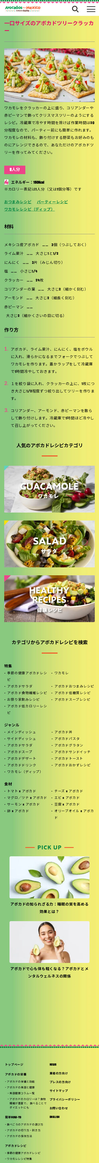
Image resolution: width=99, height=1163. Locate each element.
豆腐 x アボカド (67, 804)
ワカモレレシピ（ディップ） (29, 210)
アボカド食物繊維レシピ (27, 693)
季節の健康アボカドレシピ (27, 677)
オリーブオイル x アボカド (74, 815)
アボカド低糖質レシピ (72, 693)
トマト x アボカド (21, 791)
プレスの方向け (60, 1082)
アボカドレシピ (16, 1146)
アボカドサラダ (19, 686)
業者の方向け (59, 1073)
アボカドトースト (68, 759)
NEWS (53, 1065)
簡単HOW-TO (13, 1117)
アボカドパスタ (67, 739)
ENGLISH (55, 1117)
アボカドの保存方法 (19, 1136)
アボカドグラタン (68, 745)
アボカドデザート (21, 759)
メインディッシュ (21, 732)
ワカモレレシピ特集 (19, 1159)
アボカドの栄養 (16, 1074)
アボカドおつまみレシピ (74, 686)
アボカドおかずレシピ (72, 765)
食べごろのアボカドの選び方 (25, 1124)
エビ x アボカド (67, 798)
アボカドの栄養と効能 (21, 1081)
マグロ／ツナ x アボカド (27, 798)
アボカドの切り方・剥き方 (23, 1130)
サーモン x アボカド (23, 804)
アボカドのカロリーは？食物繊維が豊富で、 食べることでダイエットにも (28, 1103)
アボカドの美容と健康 (21, 1087)
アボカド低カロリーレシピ (27, 710)
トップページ (14, 1065)
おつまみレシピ (18, 202)
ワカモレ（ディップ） (25, 772)
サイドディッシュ (21, 739)
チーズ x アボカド (68, 791)
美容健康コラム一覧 (22, 1093)
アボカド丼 (63, 732)
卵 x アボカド (18, 811)
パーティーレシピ (52, 202)
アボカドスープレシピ (72, 700)
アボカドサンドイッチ (72, 752)
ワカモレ (61, 673)
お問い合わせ (59, 1108)
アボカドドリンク (21, 765)
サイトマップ (59, 1091)
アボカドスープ (19, 752)
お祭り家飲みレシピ (23, 700)
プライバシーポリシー (65, 1099)
